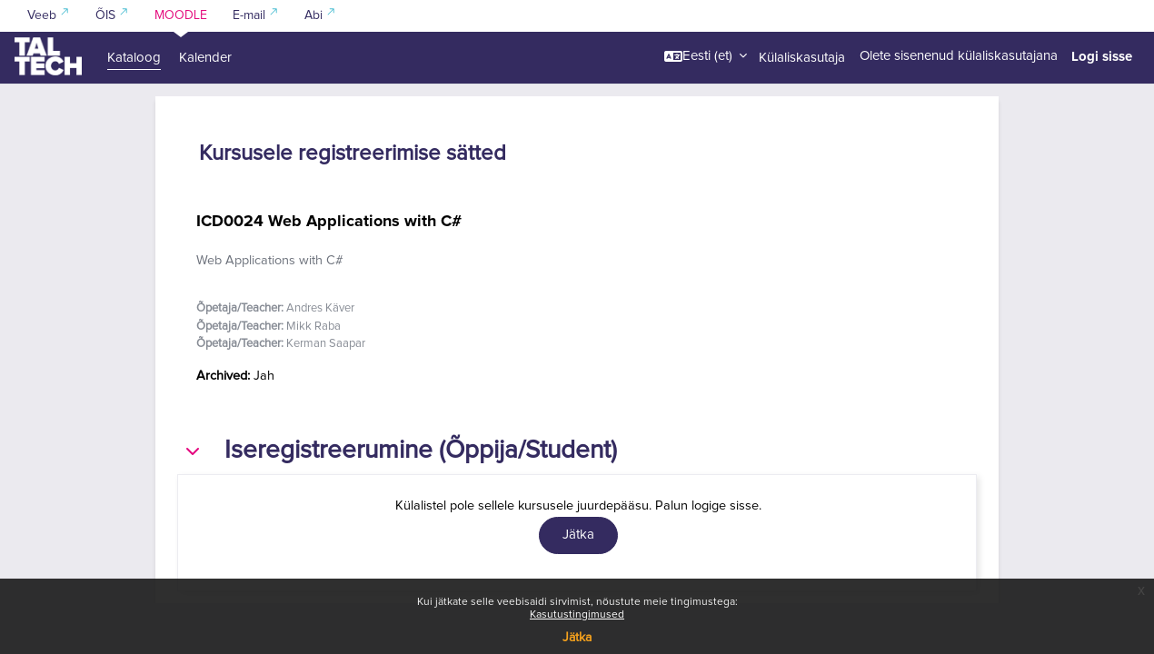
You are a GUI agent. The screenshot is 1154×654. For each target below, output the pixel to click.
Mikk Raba (313, 377)
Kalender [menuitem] (205, 57)
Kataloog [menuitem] (134, 57)
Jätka (577, 637)
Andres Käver (320, 360)
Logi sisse (1101, 56)
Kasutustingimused (577, 614)
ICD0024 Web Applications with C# (329, 272)
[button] (705, 56)
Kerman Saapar (325, 395)
